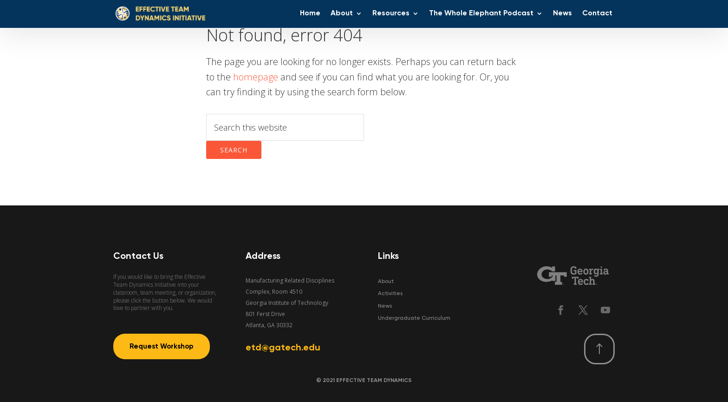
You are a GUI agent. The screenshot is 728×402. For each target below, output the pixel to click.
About (386, 281)
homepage (255, 77)
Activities (390, 294)
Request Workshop (162, 346)
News (385, 306)
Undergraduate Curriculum (414, 318)
